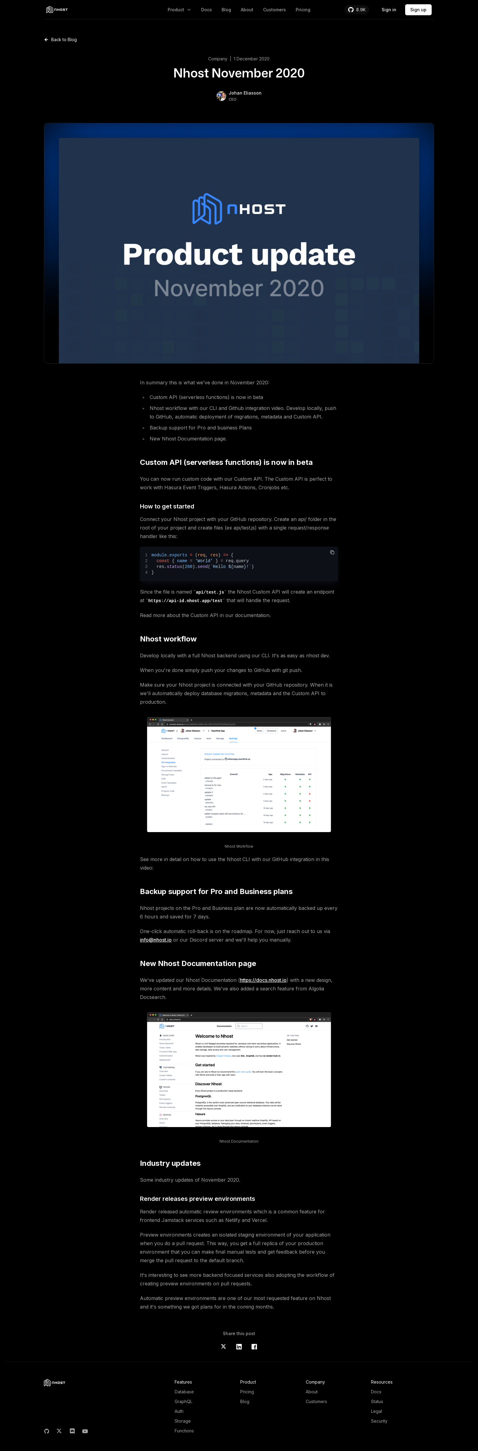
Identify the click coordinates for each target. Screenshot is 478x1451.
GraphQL (183, 1401)
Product (179, 9)
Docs (206, 9)
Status (377, 1401)
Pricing (303, 9)
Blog (226, 9)
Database (184, 1391)
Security (379, 1421)
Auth (179, 1411)
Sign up (418, 9)
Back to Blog (60, 39)
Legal (376, 1411)
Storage (183, 1421)
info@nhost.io (156, 940)
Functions (184, 1430)
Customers (274, 9)
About (247, 9)
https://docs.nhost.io (263, 980)
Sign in (389, 9)
